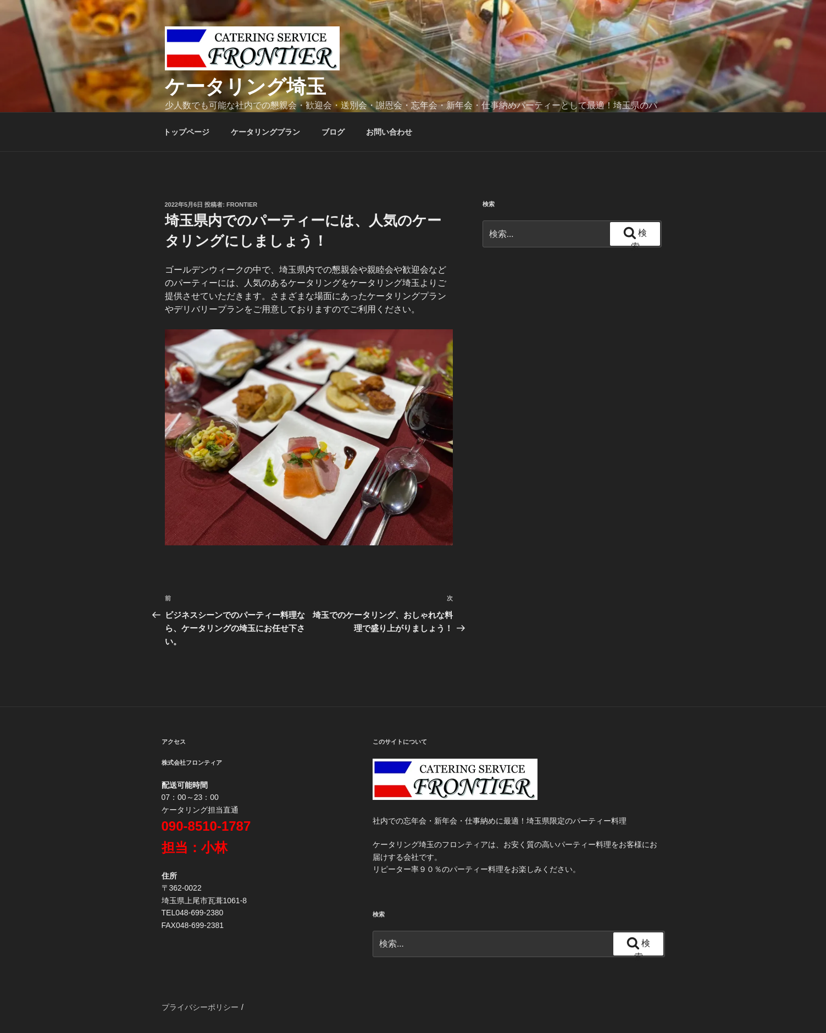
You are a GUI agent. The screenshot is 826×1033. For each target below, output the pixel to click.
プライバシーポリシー (200, 1007)
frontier (241, 204)
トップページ (186, 132)
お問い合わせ (389, 132)
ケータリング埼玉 (245, 86)
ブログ (333, 132)
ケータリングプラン (265, 132)
